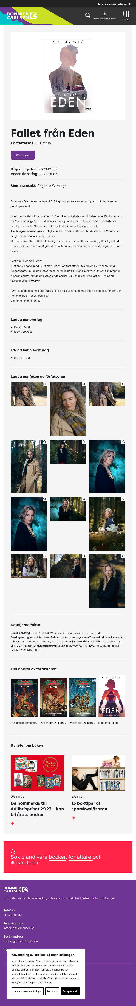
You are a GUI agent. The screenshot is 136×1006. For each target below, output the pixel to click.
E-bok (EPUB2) (23, 331)
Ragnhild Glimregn (52, 185)
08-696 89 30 (13, 915)
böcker (57, 857)
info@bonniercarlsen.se (19, 928)
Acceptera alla (70, 991)
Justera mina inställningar (28, 991)
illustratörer (25, 862)
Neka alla (52, 991)
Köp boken (23, 155)
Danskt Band (22, 327)
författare (81, 857)
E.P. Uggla (41, 143)
